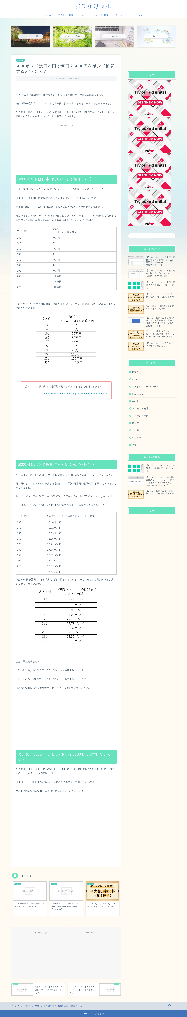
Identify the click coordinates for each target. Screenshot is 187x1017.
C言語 (135, 372)
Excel (83, 15)
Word (135, 401)
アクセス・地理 (65, 15)
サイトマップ (136, 15)
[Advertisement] (66, 148)
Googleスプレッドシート (145, 386)
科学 (134, 445)
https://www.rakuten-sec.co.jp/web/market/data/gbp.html (75, 393)
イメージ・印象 (101, 15)
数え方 (119, 15)
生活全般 (20, 60)
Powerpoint (138, 394)
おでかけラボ (93, 5)
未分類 (135, 430)
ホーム (48, 15)
